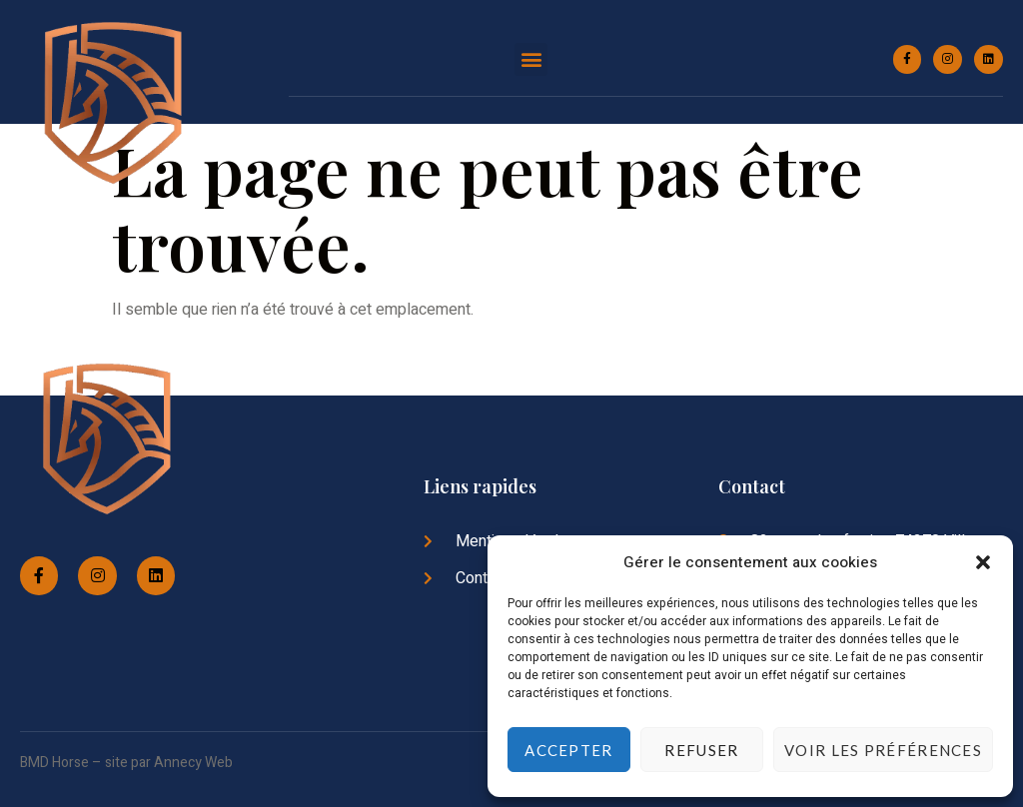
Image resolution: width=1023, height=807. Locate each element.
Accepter (568, 750)
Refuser (701, 750)
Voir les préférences (883, 750)
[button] (983, 562)
